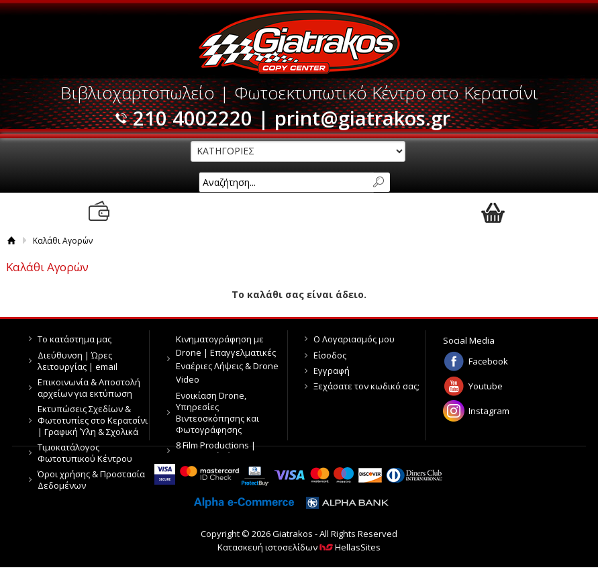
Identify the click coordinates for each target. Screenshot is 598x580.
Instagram (488, 411)
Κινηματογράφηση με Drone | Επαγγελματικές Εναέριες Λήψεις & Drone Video (227, 359)
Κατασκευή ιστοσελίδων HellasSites (299, 547)
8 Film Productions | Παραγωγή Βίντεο (216, 451)
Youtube (485, 386)
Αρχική (11, 240)
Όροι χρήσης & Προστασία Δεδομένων (91, 479)
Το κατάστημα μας (74, 339)
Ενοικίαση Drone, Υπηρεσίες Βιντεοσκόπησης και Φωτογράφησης (217, 412)
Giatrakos (299, 41)
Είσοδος (329, 355)
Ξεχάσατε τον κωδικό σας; (366, 386)
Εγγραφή (331, 371)
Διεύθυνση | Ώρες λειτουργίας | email (77, 361)
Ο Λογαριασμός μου (354, 339)
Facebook (488, 361)
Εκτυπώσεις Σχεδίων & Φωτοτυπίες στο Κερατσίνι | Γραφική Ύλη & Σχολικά (93, 420)
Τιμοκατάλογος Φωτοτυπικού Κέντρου (85, 453)
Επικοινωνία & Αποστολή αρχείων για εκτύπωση (89, 387)
